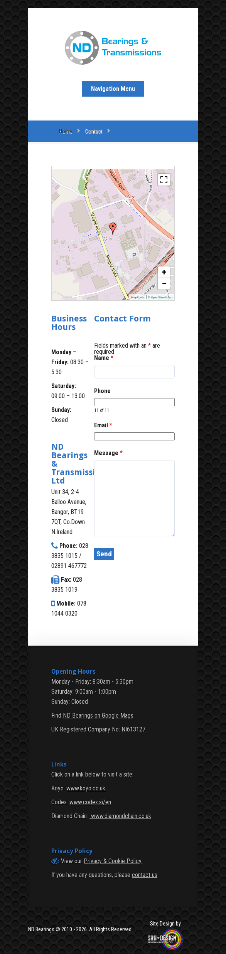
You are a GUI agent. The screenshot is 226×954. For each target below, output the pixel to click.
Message (108, 453)
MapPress (138, 297)
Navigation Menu (113, 88)
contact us (144, 875)
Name (103, 358)
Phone (102, 391)
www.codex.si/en (90, 802)
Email (103, 425)
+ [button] (164, 272)
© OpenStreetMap (160, 297)
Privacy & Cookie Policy (113, 861)
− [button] (164, 283)
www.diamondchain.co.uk (120, 816)
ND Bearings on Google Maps (98, 715)
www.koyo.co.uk (85, 788)
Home (65, 131)
